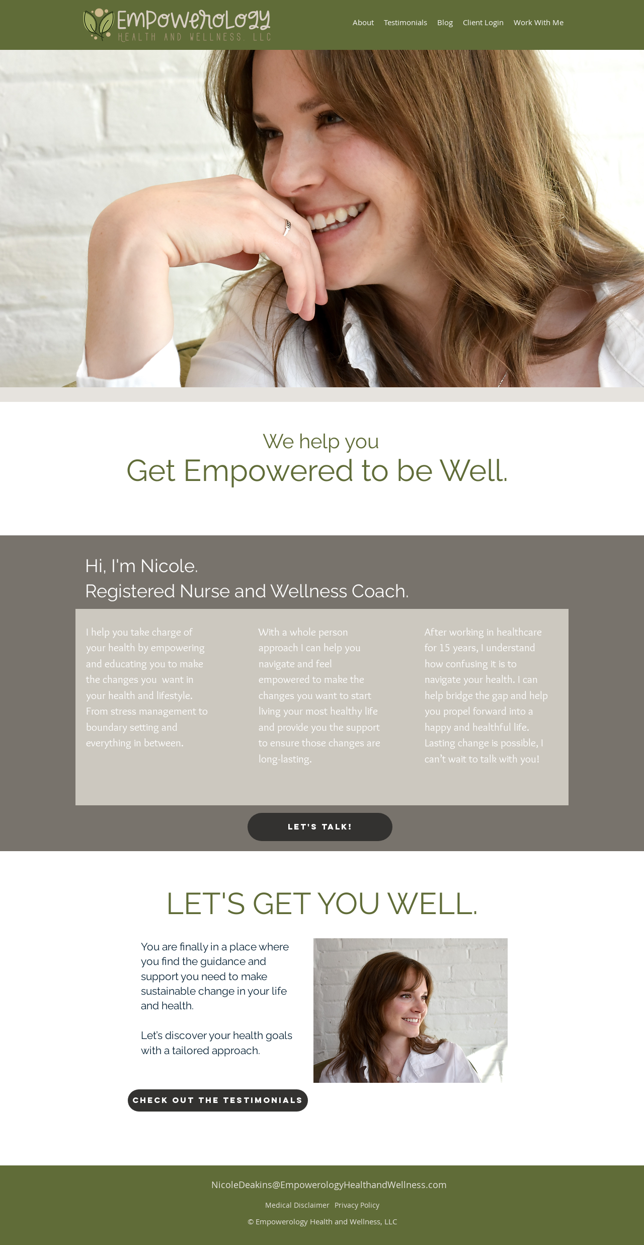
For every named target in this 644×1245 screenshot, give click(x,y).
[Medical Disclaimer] (297, 1205)
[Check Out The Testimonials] (218, 1100)
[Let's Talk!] (320, 827)
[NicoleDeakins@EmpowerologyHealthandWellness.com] (329, 1185)
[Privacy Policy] (356, 1205)
